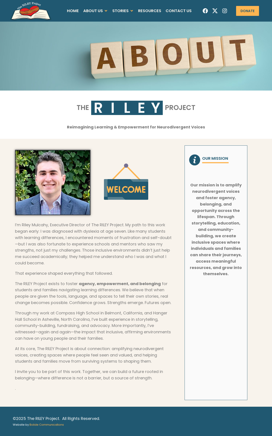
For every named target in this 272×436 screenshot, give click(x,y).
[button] (95, 11)
